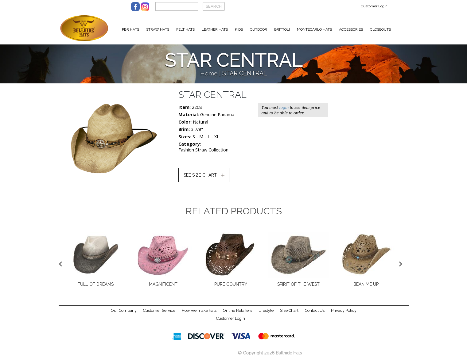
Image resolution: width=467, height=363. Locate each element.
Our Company (124, 314)
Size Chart (289, 314)
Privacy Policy (343, 314)
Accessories (351, 29)
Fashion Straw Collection (203, 153)
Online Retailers (237, 314)
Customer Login (374, 6)
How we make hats (199, 314)
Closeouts (380, 29)
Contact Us (315, 314)
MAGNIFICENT (163, 287)
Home (209, 76)
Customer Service (159, 314)
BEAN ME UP (366, 287)
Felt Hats (185, 29)
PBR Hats (130, 29)
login (284, 110)
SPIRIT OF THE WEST (298, 287)
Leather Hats (215, 29)
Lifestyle (266, 314)
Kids (239, 29)
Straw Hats (157, 29)
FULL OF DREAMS (96, 287)
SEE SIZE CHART (200, 178)
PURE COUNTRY (230, 287)
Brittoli (282, 29)
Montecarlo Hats (314, 29)
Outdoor (258, 29)
